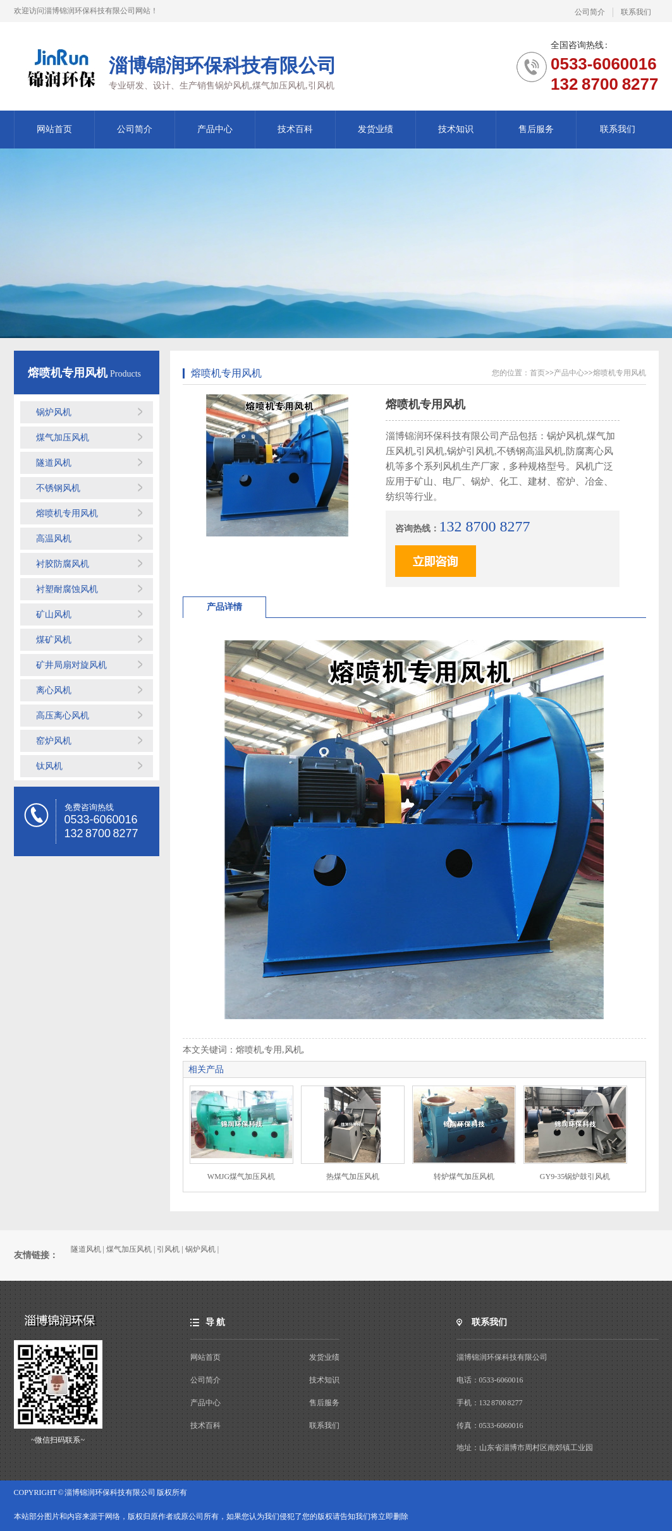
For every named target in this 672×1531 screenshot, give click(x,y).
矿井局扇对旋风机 (71, 665)
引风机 (168, 1249)
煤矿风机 (53, 639)
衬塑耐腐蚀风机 (67, 589)
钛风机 (49, 766)
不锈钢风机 (58, 488)
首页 (537, 372)
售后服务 (536, 129)
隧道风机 (53, 463)
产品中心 (215, 129)
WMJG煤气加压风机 (241, 1176)
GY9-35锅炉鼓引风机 (575, 1176)
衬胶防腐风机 (62, 564)
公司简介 (590, 12)
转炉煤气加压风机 (464, 1176)
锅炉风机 (53, 412)
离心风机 (53, 690)
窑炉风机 (53, 741)
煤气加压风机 (62, 437)
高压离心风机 (62, 715)
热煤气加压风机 (352, 1176)
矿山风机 (53, 614)
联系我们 (636, 12)
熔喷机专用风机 (69, 372)
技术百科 (295, 129)
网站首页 (54, 129)
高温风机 (53, 538)
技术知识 (455, 129)
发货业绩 (375, 129)
